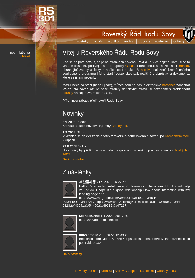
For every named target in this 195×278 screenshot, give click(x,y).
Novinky (83, 41)
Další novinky (73, 159)
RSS (174, 271)
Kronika (116, 41)
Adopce (147, 41)
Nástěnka (165, 41)
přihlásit (24, 56)
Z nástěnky (77, 172)
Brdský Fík (119, 126)
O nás (98, 41)
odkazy (68, 93)
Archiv (132, 41)
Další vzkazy (72, 254)
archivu (146, 70)
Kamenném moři (177, 136)
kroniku (183, 66)
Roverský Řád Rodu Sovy (138, 33)
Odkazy (162, 271)
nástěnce (168, 85)
